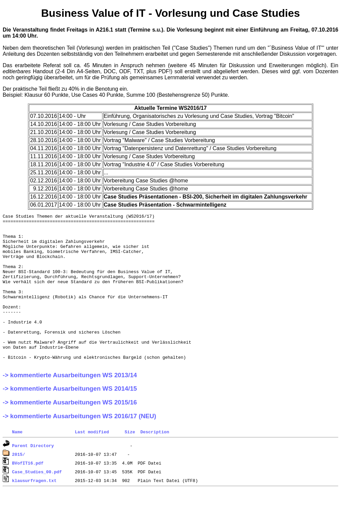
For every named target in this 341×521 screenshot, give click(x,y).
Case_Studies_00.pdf (37, 502)
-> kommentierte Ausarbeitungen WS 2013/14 (70, 405)
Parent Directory (33, 476)
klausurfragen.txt (34, 511)
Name (17, 462)
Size (130, 462)
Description (154, 462)
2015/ (18, 484)
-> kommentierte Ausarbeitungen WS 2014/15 (70, 418)
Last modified (92, 462)
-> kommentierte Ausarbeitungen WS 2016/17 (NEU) (79, 446)
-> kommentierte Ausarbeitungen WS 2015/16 (70, 432)
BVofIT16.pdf (28, 493)
